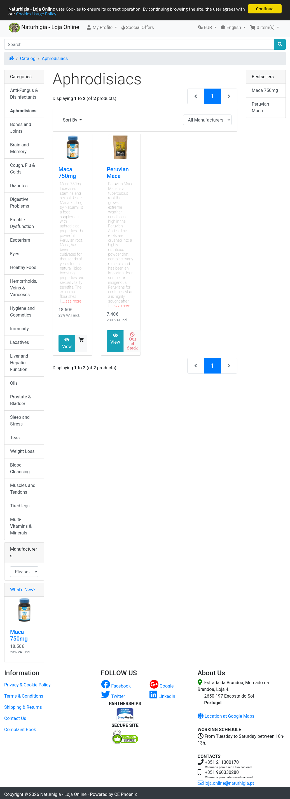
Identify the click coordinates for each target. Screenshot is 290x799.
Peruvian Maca (117, 172)
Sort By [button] (70, 120)
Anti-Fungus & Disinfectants (24, 94)
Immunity (19, 328)
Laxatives (19, 342)
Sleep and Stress (20, 421)
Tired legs (20, 505)
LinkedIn (162, 696)
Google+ (162, 686)
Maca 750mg (67, 172)
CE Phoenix (125, 794)
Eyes (14, 253)
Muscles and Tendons (23, 489)
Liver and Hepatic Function (19, 362)
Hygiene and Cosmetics (22, 312)
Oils (14, 383)
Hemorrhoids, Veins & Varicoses (23, 288)
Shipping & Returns (23, 707)
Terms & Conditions (23, 696)
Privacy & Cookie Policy (27, 685)
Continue (265, 9)
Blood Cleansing (20, 468)
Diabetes (19, 185)
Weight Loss (22, 451)
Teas (15, 437)
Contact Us (15, 718)
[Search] (139, 44)
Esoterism (20, 240)
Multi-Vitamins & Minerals (21, 526)
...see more (72, 301)
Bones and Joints (20, 128)
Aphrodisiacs (55, 58)
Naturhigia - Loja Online (44, 27)
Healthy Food (23, 267)
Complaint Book (20, 729)
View (67, 343)
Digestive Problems (19, 203)
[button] (101, 27)
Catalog (28, 58)
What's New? (23, 589)
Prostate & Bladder (20, 400)
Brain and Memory (19, 148)
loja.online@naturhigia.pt (226, 783)
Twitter (113, 696)
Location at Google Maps (226, 716)
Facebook (115, 686)
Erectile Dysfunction (22, 223)
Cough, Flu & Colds (22, 169)
